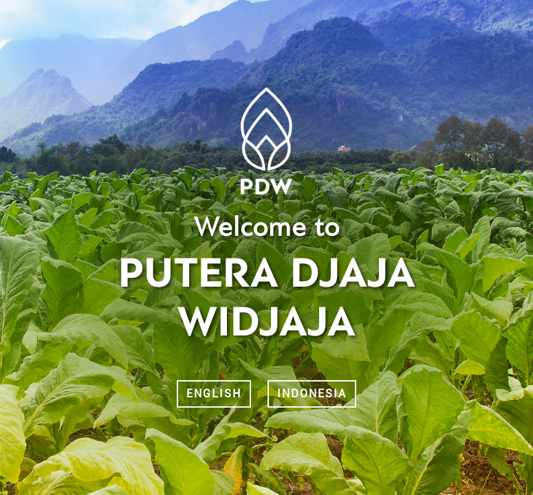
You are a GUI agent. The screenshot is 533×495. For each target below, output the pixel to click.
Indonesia (312, 393)
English (213, 393)
